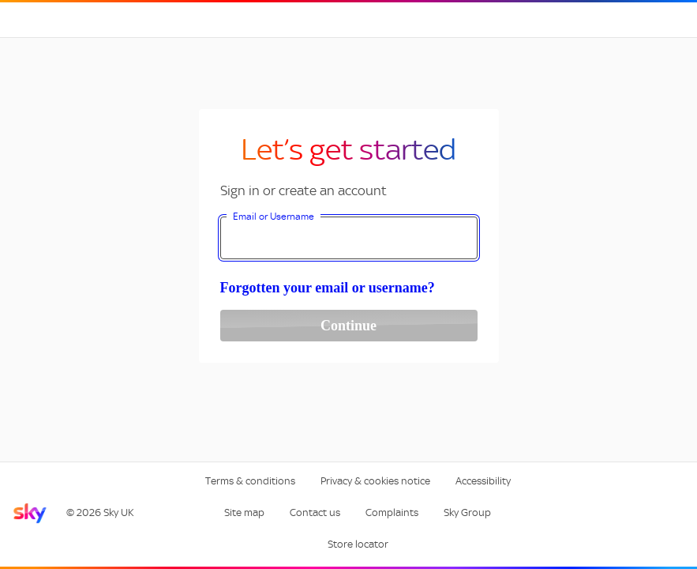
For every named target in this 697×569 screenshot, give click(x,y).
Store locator (358, 544)
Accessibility (483, 481)
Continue (348, 325)
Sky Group (467, 512)
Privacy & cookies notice (375, 481)
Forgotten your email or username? (327, 288)
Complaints (391, 512)
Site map (244, 512)
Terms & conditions (250, 481)
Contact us (315, 512)
